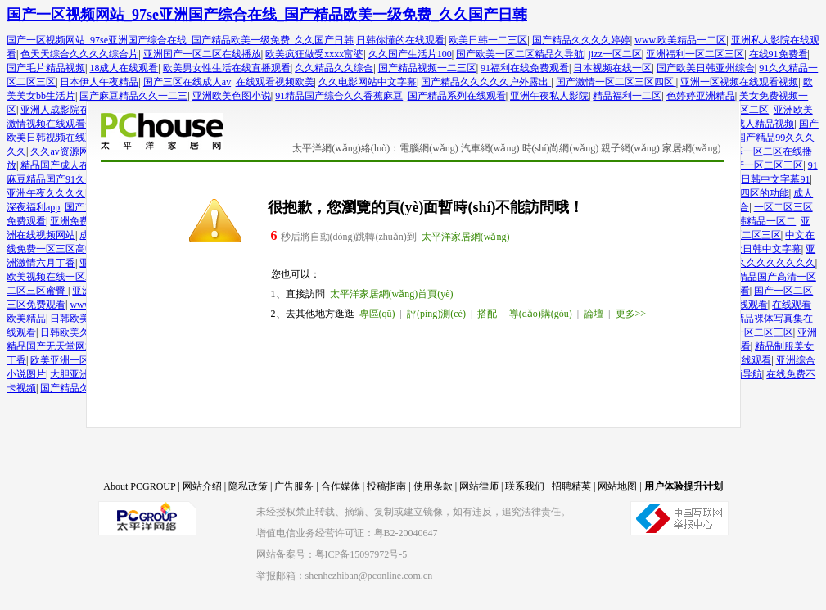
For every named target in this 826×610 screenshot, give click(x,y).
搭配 (487, 313)
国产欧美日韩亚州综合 (706, 68)
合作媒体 (340, 486)
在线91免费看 (778, 54)
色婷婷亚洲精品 (700, 96)
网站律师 (479, 486)
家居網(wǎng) (691, 148)
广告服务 (294, 486)
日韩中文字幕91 (775, 179)
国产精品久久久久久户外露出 (486, 82)
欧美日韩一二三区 (488, 40)
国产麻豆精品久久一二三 (133, 96)
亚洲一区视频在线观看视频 (739, 82)
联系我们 (524, 486)
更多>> (631, 313)
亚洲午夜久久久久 (46, 193)
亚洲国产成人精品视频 (745, 123)
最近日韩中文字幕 (762, 249)
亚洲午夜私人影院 (549, 96)
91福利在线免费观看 (525, 68)
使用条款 (433, 486)
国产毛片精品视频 (46, 68)
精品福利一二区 (627, 96)
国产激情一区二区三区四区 (616, 82)
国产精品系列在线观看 (457, 96)
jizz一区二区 (614, 54)
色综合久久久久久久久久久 (756, 263)
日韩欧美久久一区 (79, 332)
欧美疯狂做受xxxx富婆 (314, 54)
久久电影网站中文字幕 (367, 82)
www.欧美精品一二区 (680, 40)
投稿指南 (386, 486)
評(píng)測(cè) (436, 313)
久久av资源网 (59, 151)
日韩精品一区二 (761, 221)
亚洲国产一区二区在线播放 (202, 54)
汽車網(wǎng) (490, 148)
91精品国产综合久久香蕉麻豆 (339, 96)
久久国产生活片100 (410, 54)
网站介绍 (202, 486)
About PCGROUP (139, 486)
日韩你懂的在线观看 (400, 40)
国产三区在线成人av (187, 82)
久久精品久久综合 (334, 68)
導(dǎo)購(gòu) (540, 313)
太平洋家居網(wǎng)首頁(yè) (392, 294)
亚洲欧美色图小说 (231, 96)
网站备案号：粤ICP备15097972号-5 (332, 554)
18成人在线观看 (123, 68)
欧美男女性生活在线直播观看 (227, 68)
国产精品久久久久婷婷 (581, 40)
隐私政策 (248, 486)
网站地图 (617, 486)
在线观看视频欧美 (275, 82)
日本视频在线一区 (612, 68)
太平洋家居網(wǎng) (466, 236)
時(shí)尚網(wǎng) (560, 148)
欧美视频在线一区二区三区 (65, 276)
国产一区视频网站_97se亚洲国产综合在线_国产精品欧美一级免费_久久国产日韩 (267, 15)
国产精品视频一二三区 (427, 68)
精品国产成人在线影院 (69, 165)
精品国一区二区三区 (749, 332)
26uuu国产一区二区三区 (751, 165)
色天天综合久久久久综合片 (79, 54)
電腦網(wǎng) (428, 148)
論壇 (593, 313)
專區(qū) (377, 313)
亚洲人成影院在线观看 (69, 109)
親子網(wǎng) (630, 148)
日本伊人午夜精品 (99, 82)
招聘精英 (571, 486)
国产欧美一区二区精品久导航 (520, 54)
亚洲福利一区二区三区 (695, 54)
